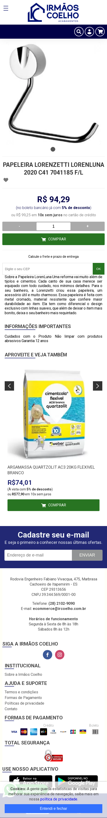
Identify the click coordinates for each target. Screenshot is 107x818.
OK (98, 269)
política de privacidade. (59, 799)
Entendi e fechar (53, 809)
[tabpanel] (53, 93)
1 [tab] (53, 149)
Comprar (57, 239)
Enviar (87, 555)
